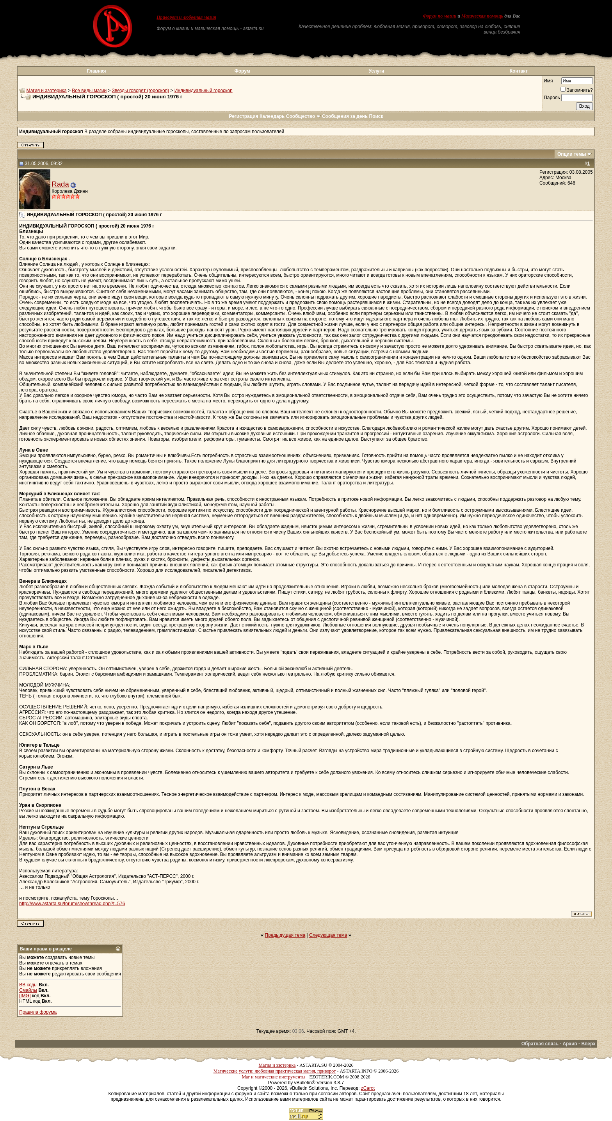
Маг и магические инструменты (273, 1077)
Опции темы (571, 154)
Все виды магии (89, 90)
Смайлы (28, 990)
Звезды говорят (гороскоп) (140, 90)
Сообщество (303, 116)
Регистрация (243, 116)
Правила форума (38, 1012)
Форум (242, 71)
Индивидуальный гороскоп (203, 90)
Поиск (376, 116)
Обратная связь (540, 1043)
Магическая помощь (482, 16)
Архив (569, 1043)
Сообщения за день (345, 116)
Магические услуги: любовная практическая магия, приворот (274, 1071)
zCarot (368, 1088)
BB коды (28, 985)
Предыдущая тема (285, 935)
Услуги (376, 71)
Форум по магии (439, 16)
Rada (60, 184)
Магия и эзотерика (47, 90)
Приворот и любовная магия (186, 17)
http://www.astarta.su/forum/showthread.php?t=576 (72, 903)
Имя (548, 81)
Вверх (588, 1043)
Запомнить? (576, 90)
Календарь (272, 116)
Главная (96, 71)
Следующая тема (328, 935)
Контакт (519, 71)
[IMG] (24, 995)
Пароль (552, 97)
